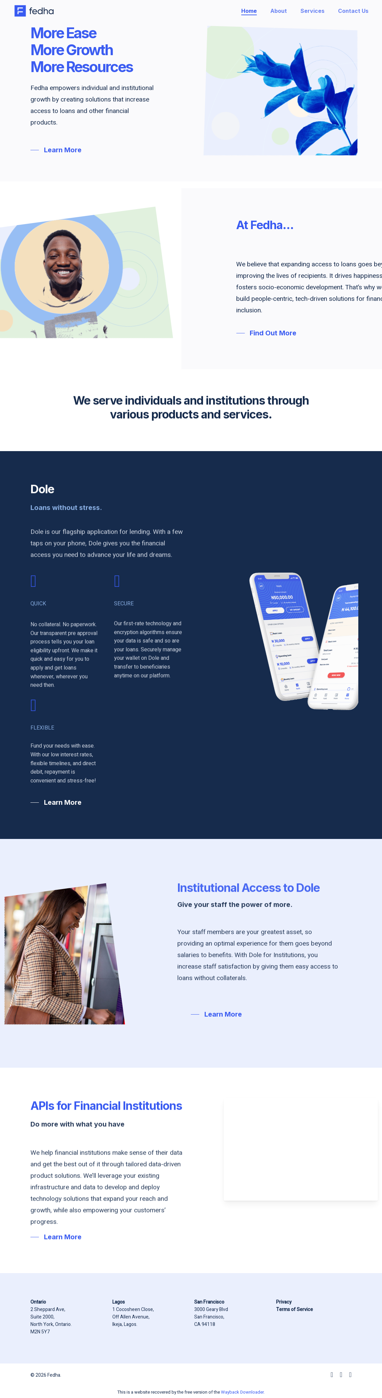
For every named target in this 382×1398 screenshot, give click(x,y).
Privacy (284, 1302)
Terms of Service (294, 1309)
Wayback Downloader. (243, 1392)
